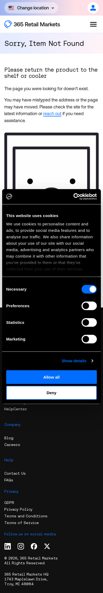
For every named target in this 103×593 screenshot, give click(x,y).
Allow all (51, 377)
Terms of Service (21, 523)
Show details (74, 360)
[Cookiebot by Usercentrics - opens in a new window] (74, 196)
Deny (52, 392)
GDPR (9, 502)
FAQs (8, 480)
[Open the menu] (93, 24)
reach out (52, 113)
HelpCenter (15, 409)
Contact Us (15, 473)
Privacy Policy (18, 509)
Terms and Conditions (25, 516)
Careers (12, 444)
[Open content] (31, 7)
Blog (8, 438)
